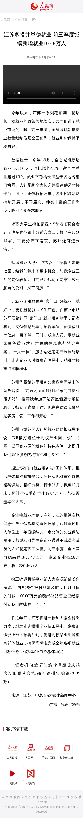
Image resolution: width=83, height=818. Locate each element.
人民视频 (12, 775)
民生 (35, 19)
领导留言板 (67, 749)
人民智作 (30, 775)
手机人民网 (48, 749)
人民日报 (12, 749)
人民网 (5, 19)
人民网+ (30, 749)
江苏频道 (21, 19)
